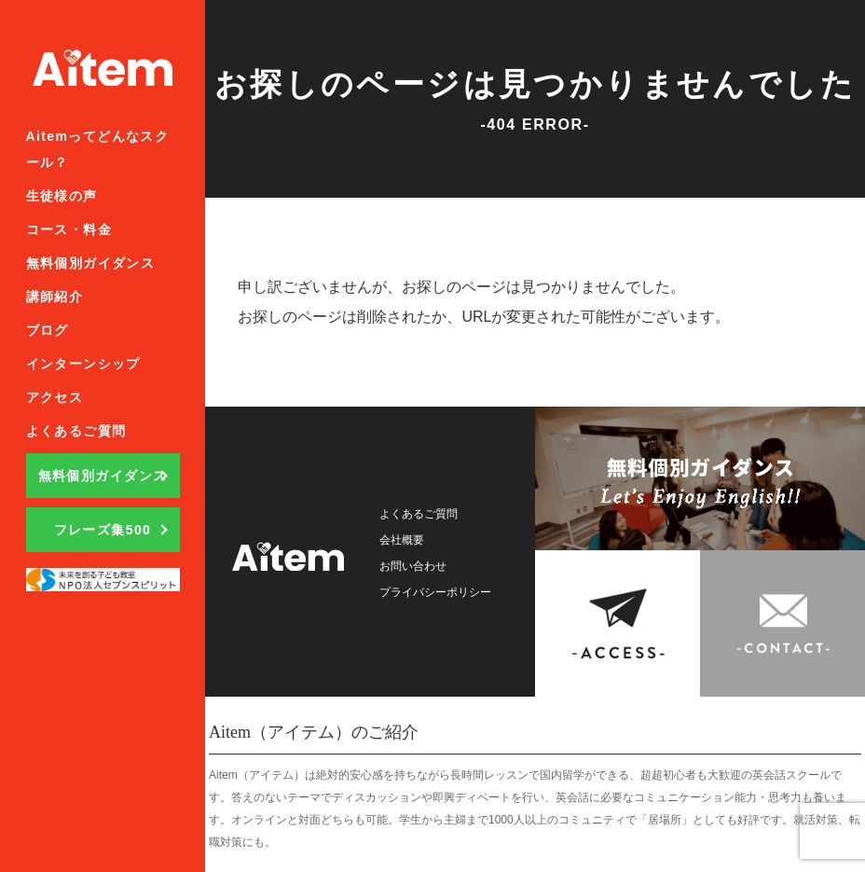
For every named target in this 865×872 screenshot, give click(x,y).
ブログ (47, 330)
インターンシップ (83, 363)
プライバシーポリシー (444, 591)
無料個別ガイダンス (91, 263)
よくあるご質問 (76, 430)
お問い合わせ (418, 565)
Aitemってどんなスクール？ (98, 149)
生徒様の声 (62, 195)
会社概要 (405, 539)
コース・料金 (69, 229)
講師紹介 (55, 296)
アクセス (55, 397)
